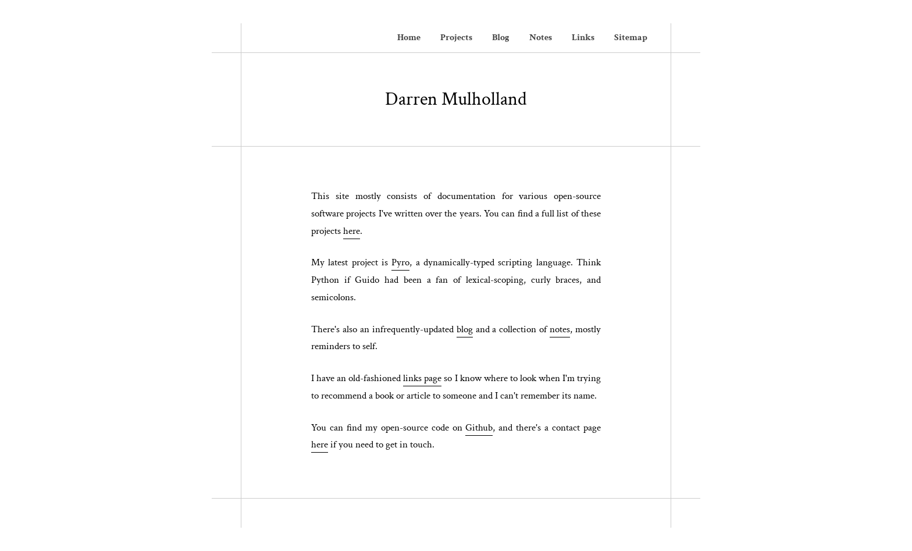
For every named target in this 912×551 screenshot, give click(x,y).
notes (560, 329)
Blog (501, 37)
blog (465, 329)
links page (422, 378)
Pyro (400, 262)
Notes (540, 37)
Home (409, 37)
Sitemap (630, 37)
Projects (456, 37)
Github (479, 427)
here (351, 231)
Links (583, 37)
